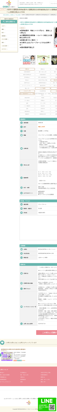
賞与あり (2, 372)
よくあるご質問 (17, 398)
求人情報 (18, 14)
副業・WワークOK (45, 379)
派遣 (21, 381)
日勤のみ (22, 377)
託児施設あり (23, 372)
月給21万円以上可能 (45, 372)
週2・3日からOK (24, 374)
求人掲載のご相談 (35, 398)
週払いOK (43, 381)
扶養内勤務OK (44, 374)
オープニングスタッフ (5, 381)
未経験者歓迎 (3, 379)
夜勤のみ (43, 377)
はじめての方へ (8, 398)
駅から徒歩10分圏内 (5, 374)
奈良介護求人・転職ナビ (9, 14)
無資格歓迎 (23, 379)
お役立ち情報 (25, 398)
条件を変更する (9, 22)
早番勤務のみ (3, 377)
